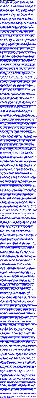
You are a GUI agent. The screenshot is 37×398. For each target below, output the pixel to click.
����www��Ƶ (2, 271)
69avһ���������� (18, 201)
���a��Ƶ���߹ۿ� (11, 166)
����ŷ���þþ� (17, 232)
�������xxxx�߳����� (25, 137)
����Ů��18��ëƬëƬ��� (8, 329)
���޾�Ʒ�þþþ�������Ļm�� (3, 306)
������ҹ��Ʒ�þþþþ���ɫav (11, 293)
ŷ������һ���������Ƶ (25, 93)
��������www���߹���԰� (20, 211)
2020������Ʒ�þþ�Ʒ (28, 272)
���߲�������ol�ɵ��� (32, 132)
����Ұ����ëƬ (31, 294)
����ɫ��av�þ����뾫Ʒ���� (22, 243)
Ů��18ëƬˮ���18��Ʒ (2, 143)
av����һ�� (1, 103)
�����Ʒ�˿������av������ (29, 115)
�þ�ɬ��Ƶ (21, 244)
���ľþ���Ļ (22, 230)
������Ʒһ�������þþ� (10, 187)
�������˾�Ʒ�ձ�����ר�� (30, 281)
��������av (11, 184)
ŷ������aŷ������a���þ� (30, 382)
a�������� (6, 271)
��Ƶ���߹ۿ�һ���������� (10, 18)
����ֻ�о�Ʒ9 (32, 43)
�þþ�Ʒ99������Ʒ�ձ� (14, 329)
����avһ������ (2, 358)
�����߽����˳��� (2, 210)
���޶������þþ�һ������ (16, 280)
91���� (32, 229)
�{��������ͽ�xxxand (12, 202)
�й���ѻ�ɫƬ (8, 136)
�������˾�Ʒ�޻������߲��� (24, 30)
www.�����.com (23, 149)
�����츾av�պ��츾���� (20, 82)
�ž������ (24, 43)
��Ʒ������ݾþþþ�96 (19, 35)
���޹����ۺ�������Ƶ (28, 84)
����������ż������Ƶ (20, 92)
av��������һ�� (9, 13)
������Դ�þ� (2, 82)
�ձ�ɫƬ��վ (31, 31)
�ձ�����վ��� (6, 63)
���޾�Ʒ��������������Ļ (19, 246)
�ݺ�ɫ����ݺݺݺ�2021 (21, 323)
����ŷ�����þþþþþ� (32, 390)
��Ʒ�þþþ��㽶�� (20, 379)
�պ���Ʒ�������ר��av (3, 90)
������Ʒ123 (2, 213)
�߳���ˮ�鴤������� (8, 117)
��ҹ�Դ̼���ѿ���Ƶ (9, 38)
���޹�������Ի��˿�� (8, 243)
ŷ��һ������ (34, 396)
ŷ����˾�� (1, 161)
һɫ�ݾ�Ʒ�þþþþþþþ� (25, 231)
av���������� (10, 152)
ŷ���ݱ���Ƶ (12, 189)
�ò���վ (22, 153)
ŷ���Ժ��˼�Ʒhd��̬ (13, 292)
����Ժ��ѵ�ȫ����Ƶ (12, 372)
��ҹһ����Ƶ (15, 9)
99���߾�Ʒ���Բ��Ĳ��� (28, 255)
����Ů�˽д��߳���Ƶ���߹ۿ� (31, 38)
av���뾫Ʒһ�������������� (28, 344)
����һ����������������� (25, 114)
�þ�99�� (12, 177)
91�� (12, 43)
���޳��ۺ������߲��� (23, 281)
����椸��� (25, 47)
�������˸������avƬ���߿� (31, 302)
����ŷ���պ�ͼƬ (12, 352)
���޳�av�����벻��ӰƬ (4, 126)
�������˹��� (21, 57)
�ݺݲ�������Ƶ (23, 272)
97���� (21, 202)
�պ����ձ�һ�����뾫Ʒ (27, 349)
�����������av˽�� (3, 281)
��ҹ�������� (5, 323)
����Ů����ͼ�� (15, 66)
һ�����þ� (10, 285)
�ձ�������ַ (11, 207)
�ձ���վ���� (18, 14)
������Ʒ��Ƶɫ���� (33, 41)
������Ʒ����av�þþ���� (24, 375)
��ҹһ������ (9, 182)
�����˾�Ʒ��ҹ (34, 330)
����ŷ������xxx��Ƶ (14, 323)
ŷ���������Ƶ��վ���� (9, 78)
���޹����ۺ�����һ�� (2, 283)
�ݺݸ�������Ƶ (2, 202)
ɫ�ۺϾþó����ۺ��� (21, 185)
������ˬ (33, 47)
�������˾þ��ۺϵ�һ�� (10, 333)
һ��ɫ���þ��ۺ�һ (2, 273)
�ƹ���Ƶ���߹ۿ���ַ (17, 247)
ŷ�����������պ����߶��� (10, 161)
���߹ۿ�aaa (16, 11)
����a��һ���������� (22, 108)
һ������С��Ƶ (27, 393)
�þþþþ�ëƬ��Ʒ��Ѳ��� (12, 290)
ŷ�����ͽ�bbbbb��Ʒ (31, 66)
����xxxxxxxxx (24, 264)
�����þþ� (24, 111)
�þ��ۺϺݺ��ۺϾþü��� (18, 32)
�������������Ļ (19, 190)
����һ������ (8, 160)
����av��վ (10, 304)
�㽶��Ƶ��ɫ (14, 257)
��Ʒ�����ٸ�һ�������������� (25, 14)
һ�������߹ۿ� (2, 309)
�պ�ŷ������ (32, 169)
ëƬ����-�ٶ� (22, 36)
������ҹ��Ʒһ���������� (11, 51)
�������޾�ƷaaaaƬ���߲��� (10, 90)
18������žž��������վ (21, 16)
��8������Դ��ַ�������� (15, 34)
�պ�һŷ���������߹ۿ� (19, 257)
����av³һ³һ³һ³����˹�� (29, 223)
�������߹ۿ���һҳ (32, 86)
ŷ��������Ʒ (17, 137)
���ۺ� (11, 302)
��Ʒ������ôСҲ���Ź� (29, 157)
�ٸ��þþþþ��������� (3, 193)
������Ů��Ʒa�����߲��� (28, 304)
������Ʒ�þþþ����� (8, 199)
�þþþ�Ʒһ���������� (6, 394)
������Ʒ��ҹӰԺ (34, 122)
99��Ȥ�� (19, 140)
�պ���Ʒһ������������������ (5, 328)
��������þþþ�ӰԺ (2, 329)
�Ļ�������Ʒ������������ (16, 105)
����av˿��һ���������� (4, 206)
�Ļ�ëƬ (12, 53)
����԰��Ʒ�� (11, 257)
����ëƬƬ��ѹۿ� (6, 242)
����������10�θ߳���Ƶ (16, 396)
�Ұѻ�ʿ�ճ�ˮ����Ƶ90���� (3, 97)
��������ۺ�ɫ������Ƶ (19, 217)
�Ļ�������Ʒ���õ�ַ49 (13, 234)
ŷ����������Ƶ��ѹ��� (31, 124)
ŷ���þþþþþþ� (9, 350)
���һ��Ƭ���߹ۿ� (32, 247)
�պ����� (18, 90)
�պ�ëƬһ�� (1, 62)
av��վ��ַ (19, 69)
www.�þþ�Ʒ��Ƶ (29, 80)
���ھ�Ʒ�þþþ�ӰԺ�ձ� (24, 298)
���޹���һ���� (21, 73)
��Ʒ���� (31, 378)
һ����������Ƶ (13, 107)
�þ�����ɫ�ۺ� (34, 337)
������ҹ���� (34, 319)
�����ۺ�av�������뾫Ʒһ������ (23, 38)
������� (1, 215)
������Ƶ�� (23, 161)
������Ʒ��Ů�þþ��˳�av (3, 106)
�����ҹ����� (21, 189)
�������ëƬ (2, 105)
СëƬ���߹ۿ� (34, 190)
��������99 (28, 264)
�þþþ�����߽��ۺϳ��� (3, 267)
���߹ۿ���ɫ (12, 61)
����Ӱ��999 (26, 365)
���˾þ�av (23, 346)
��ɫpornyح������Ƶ (32, 318)
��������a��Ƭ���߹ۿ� (19, 312)
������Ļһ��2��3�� (26, 249)
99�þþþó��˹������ (16, 289)
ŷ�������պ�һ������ (22, 203)
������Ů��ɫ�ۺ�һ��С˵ (8, 231)
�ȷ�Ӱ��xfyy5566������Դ (19, 63)
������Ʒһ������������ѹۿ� (21, 238)
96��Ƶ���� (19, 22)
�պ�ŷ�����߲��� (27, 169)
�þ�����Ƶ (18, 15)
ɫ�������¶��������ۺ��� (14, 223)
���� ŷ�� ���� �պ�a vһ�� (32, 354)
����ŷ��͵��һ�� (15, 78)
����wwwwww (33, 276)
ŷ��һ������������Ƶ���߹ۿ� (28, 244)
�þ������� (9, 246)
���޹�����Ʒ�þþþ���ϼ (7, 172)
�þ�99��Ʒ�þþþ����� (3, 9)
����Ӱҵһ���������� (26, 61)
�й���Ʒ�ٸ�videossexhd (30, 89)
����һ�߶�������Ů (17, 147)
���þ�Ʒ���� (9, 118)
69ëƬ (8, 379)
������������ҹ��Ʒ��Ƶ (32, 297)
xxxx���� (9, 85)
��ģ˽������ (5, 213)
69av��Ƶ (16, 354)
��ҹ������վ (27, 141)
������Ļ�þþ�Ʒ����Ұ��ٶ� (31, 76)
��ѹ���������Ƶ (8, 210)
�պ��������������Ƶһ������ (22, 328)
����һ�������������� (27, 92)
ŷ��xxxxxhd (11, 85)
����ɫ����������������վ (4, 290)
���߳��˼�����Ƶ (9, 181)
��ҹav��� (12, 147)
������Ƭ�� (8, 276)
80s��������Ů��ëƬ (28, 321)
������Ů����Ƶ (32, 217)
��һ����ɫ (15, 102)
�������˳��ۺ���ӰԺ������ (3, 264)
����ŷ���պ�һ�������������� (27, 190)
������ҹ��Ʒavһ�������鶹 (4, 11)
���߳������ (25, 19)
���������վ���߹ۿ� (18, 67)
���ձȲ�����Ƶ (19, 252)
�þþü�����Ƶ (7, 272)
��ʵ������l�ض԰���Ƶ (8, 305)
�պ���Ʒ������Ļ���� (11, 11)
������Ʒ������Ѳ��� (19, 169)
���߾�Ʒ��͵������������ (4, 7)
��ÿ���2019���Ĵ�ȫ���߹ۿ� (20, 110)
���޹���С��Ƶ (19, 284)
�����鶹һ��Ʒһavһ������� (13, 393)
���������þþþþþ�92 (3, 18)
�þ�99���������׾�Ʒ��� (32, 357)
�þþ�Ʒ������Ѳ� (9, 366)
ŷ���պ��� (15, 150)
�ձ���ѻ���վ (5, 333)
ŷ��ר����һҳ (31, 85)
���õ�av (25, 160)
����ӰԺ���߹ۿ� (13, 269)
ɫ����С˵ (33, 108)
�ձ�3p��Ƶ (27, 5)
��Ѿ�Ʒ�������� (6, 223)
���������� (34, 209)
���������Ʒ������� (32, 44)
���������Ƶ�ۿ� (30, 13)
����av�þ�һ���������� (25, 221)
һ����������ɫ (21, 371)
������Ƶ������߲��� (3, 73)
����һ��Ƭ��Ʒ (2, 297)
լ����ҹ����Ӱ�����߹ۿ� (3, 69)
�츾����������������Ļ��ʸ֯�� (31, 24)
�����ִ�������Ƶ (18, 310)
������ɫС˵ (25, 62)
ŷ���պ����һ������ (24, 182)
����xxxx (29, 284)
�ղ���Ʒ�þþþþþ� (32, 275)
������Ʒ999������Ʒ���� (7, 215)
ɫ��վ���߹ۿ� (31, 172)
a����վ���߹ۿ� (28, 131)
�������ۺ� (28, 56)
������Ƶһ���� (8, 34)
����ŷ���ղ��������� (18, 293)
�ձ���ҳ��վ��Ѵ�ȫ (13, 217)
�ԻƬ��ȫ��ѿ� (29, 156)
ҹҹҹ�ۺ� (1, 56)
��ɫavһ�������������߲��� (8, 16)
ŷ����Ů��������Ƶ (8, 66)
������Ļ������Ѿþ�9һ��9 (4, 19)
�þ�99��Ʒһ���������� (21, 127)
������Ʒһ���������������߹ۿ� (5, 189)
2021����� (20, 131)
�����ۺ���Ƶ (28, 189)
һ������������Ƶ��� (32, 221)
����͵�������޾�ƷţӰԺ (18, 353)
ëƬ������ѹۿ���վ (4, 344)
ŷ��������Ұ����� (7, 354)
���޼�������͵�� (14, 82)
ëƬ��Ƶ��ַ (32, 14)
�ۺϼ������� (17, 71)
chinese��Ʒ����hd (8, 116)
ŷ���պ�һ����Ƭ (8, 65)
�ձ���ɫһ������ (30, 231)
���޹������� (27, 256)
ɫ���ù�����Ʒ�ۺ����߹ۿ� (9, 164)
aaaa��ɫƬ (21, 84)
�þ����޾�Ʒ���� (33, 39)
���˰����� (26, 166)
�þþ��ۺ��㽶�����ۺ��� (3, 218)
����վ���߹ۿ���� (21, 45)
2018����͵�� (34, 161)
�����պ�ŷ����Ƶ (32, 338)
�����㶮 (31, 209)
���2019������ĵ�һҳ (21, 2)
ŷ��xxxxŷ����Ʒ (28, 191)
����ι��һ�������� (25, 120)
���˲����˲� (33, 57)
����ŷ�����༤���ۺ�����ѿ (21, 77)
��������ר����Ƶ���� (26, 363)
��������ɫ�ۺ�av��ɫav (23, 65)
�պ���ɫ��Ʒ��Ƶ (27, 209)
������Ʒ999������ (21, 340)
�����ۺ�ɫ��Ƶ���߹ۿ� (25, 36)
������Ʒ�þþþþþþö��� (26, 150)
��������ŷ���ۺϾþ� (3, 397)
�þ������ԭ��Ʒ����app (3, 36)
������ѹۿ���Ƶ (31, 93)
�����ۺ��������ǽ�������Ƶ (9, 102)
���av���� (19, 115)
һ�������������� (11, 218)
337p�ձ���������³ (10, 72)
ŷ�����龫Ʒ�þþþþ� (23, 144)
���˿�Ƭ (20, 5)
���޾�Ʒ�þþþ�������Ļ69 (3, 313)
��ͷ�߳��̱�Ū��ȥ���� (33, 105)
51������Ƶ (5, 187)
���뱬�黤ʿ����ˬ (20, 11)
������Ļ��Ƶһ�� (10, 7)
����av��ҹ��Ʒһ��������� (10, 103)
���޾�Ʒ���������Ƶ (13, 236)
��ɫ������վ (17, 365)
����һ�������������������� (27, 199)
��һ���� (27, 289)
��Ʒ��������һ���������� (4, 346)
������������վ (14, 118)
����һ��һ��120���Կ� (3, 209)
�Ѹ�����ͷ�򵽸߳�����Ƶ (30, 341)
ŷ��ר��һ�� (22, 32)
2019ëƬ (18, 197)
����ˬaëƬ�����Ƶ (19, 3)
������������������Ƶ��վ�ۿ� (10, 135)
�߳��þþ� (8, 52)
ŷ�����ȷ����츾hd (32, 176)
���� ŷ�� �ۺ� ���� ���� (18, 126)
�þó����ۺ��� (12, 110)
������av (28, 31)
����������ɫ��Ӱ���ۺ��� (21, 277)
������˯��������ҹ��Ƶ (25, 35)
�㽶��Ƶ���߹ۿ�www (12, 86)
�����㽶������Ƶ (28, 82)
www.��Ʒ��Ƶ (16, 154)
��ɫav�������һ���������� (32, 320)
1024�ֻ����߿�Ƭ (2, 119)
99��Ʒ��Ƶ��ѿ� (32, 49)
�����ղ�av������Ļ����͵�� (22, 72)
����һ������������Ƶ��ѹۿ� (4, 6)
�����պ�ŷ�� (28, 144)
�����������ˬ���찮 (15, 285)
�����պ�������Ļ (18, 198)
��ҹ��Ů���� (27, 119)
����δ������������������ (12, 22)
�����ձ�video (28, 288)
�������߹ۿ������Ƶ (8, 30)
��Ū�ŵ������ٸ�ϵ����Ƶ (7, 124)
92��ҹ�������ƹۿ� (20, 31)
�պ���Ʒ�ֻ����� (2, 10)
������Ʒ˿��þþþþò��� (26, 357)
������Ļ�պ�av (25, 34)
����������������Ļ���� (11, 67)
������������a (2, 305)
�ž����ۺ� (13, 148)
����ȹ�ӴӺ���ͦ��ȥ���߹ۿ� (11, 154)
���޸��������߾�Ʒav (7, 267)
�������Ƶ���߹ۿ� (17, 263)
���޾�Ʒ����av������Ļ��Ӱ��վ (15, 231)
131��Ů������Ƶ (29, 135)
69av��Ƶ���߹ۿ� (20, 221)
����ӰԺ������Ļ (25, 116)
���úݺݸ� (28, 379)
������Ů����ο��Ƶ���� (4, 390)
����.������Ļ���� (3, 13)
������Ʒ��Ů (18, 304)
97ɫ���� (6, 361)
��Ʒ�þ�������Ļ (16, 141)
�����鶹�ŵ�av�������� (7, 94)
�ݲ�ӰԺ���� (17, 23)
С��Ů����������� (11, 371)
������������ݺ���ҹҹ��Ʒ (3, 164)
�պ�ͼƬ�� (19, 226)
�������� (31, 35)
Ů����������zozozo (10, 318)
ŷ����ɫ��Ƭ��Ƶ (12, 65)
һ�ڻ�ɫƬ (1, 344)
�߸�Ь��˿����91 (11, 194)
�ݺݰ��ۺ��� (26, 126)
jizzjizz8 (35, 68)
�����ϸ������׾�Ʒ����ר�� (32, 116)
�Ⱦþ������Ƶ (31, 150)
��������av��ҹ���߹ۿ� (12, 63)
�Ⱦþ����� (27, 111)
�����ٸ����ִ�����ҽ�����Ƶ (4, 285)
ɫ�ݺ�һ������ (2, 63)
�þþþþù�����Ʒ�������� (21, 64)
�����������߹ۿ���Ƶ (15, 264)
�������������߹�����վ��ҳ (18, 333)
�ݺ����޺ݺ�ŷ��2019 (27, 161)
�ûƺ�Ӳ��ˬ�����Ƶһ (24, 285)
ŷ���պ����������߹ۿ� (13, 230)
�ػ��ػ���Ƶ (20, 23)
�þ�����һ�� (24, 131)
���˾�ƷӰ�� (1, 127)
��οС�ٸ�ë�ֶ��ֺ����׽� (7, 24)
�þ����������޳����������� (12, 27)
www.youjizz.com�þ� (2, 24)
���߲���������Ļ (7, 61)
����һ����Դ (7, 249)
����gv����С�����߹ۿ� (32, 101)
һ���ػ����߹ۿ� (25, 370)
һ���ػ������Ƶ (28, 43)
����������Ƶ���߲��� (3, 332)
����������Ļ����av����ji (4, 122)
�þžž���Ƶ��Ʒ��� (22, 255)
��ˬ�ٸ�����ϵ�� (15, 145)
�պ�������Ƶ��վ (16, 239)
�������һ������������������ (5, 80)
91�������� (17, 95)
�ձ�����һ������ (13, 316)
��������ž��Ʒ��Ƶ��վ (19, 68)
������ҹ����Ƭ (21, 370)
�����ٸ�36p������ (20, 26)
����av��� (26, 186)
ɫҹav (35, 350)
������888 (29, 166)
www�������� (2, 22)
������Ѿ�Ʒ (4, 38)
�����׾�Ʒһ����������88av (15, 334)
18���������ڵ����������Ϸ (24, 386)
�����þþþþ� (10, 139)
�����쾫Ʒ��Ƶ (28, 263)
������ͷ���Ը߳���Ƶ (9, 308)
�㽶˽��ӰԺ (27, 367)
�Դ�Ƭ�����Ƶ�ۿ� (30, 180)
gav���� (34, 80)
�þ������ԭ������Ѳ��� (10, 88)
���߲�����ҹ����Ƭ (33, 363)
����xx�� (25, 332)
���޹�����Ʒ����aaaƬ (3, 131)
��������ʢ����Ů (33, 361)
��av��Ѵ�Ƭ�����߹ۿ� (33, 197)
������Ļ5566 (35, 150)
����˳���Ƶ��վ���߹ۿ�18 (15, 89)
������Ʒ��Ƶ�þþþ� (16, 174)
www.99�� (14, 368)
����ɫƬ (29, 201)
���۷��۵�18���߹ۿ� (3, 3)
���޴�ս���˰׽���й (12, 263)
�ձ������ (23, 117)
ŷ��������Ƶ (13, 106)
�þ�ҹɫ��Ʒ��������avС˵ (29, 238)
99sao (23, 361)
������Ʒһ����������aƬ (4, 32)
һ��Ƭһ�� (22, 231)
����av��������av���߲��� (4, 288)
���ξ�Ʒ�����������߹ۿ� (16, 38)
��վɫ (20, 149)
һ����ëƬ (13, 181)
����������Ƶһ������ (22, 242)
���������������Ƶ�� (16, 229)
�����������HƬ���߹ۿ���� (32, 186)
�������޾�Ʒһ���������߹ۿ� (10, 76)
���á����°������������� (22, 18)
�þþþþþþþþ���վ (29, 62)
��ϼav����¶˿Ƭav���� (3, 160)
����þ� (32, 62)
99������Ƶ (22, 187)
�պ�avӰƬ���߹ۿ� (16, 271)
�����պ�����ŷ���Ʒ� (22, 148)
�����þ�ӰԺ (1, 180)
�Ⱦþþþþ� (35, 308)
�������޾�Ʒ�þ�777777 (25, 55)
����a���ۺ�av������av (14, 117)
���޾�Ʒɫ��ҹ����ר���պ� (21, 269)
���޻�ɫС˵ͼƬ (8, 36)
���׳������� (13, 280)
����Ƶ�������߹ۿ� (22, 53)
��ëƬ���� (23, 106)
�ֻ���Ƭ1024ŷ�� (2, 16)
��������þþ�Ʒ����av (3, 352)
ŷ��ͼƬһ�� (1, 38)
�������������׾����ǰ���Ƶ (10, 281)
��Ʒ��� (35, 312)
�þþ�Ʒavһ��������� (20, 325)
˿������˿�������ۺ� (23, 394)
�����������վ (9, 260)
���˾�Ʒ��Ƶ (31, 173)
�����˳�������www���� (19, 267)
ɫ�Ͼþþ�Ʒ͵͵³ (15, 180)
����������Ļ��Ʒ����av (11, 123)
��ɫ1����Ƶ (34, 127)
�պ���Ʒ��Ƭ (11, 2)
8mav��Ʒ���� (8, 393)
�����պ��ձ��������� (4, 118)
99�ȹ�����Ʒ (15, 111)
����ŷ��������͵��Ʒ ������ (4, 35)
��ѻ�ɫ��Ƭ (30, 111)
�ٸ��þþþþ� (22, 22)
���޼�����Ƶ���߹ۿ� (26, 371)
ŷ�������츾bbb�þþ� (9, 341)
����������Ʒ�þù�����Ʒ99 (11, 68)
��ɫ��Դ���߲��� (2, 114)
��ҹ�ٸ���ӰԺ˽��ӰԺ (20, 74)
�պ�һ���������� (2, 71)
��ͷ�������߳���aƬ (21, 297)
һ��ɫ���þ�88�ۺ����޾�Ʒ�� (15, 152)
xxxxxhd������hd (14, 287)
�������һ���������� (19, 215)
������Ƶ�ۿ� (16, 40)
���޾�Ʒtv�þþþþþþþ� (26, 180)
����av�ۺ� (8, 98)
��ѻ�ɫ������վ (14, 330)
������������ (15, 2)
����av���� (27, 384)
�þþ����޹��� (17, 361)
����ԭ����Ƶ (10, 32)
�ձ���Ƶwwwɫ (1, 107)
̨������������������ (29, 269)
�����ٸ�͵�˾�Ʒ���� (13, 124)
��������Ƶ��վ (15, 221)
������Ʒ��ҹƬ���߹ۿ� (21, 128)
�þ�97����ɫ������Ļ (12, 71)
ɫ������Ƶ (31, 191)
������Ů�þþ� (2, 92)
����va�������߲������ (8, 53)
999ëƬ (12, 308)
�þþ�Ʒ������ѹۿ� (25, 3)
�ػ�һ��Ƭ (29, 256)
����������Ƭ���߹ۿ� (3, 23)
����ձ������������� (28, 149)
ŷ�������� (24, 84)
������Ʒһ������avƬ (21, 145)
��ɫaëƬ (34, 164)
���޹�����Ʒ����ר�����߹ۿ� (9, 41)
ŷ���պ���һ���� (16, 132)
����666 (11, 84)
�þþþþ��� (30, 249)
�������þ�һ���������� (4, 156)
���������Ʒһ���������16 (12, 26)
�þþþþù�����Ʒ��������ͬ (18, 106)
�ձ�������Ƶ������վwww (12, 312)
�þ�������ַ (23, 198)
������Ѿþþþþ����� (28, 112)
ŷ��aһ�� (33, 273)
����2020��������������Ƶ (32, 52)
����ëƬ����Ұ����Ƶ (8, 128)
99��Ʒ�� (29, 251)
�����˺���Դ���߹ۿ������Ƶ (22, 305)
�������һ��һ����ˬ (8, 173)
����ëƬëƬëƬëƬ (9, 31)
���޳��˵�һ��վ (27, 173)
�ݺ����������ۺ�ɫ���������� (29, 102)
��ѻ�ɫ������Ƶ (31, 119)
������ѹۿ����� (19, 378)
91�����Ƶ (6, 143)
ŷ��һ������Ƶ (26, 32)
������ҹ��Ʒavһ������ (3, 252)
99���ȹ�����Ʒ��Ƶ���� (10, 355)
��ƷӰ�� (12, 66)
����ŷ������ (14, 55)
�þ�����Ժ (8, 145)
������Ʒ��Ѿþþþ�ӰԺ (22, 41)
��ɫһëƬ (28, 72)
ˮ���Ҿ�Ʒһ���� (11, 111)
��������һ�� (27, 39)
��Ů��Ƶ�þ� (31, 90)
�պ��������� (28, 71)
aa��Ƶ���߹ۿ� (18, 143)
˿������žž (1, 338)
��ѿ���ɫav (8, 352)
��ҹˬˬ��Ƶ (15, 256)
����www (11, 145)
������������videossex (31, 9)
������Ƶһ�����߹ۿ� (3, 226)
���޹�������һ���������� (8, 105)
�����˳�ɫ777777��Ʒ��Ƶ (3, 396)
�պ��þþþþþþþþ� (6, 247)
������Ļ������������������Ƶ (5, 45)
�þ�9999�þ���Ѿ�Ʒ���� (3, 191)
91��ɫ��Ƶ (7, 372)
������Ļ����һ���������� (4, 239)
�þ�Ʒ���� (27, 106)
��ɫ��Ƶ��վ (21, 152)
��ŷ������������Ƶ (31, 30)
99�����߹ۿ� (33, 34)
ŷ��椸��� (7, 144)
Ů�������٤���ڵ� (3, 116)
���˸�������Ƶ (11, 180)
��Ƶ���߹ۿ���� (27, 117)
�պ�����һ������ (29, 162)
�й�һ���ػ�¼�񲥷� (14, 64)
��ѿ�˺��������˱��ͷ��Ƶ (27, 210)
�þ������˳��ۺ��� (27, 323)
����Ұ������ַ (18, 345)
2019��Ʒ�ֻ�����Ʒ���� (12, 95)
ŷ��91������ (34, 74)
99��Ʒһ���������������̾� (12, 168)
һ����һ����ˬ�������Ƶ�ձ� (23, 135)
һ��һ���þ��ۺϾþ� (7, 10)
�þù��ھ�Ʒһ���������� (26, 333)
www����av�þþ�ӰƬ (18, 306)
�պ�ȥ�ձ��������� (32, 379)
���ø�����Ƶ (11, 313)
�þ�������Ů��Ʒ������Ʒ (10, 73)
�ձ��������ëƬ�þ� (13, 160)
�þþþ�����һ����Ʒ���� (22, 184)
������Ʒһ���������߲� (23, 225)
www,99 (15, 213)
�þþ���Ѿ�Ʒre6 (21, 253)
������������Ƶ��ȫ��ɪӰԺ (11, 59)
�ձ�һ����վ (23, 9)
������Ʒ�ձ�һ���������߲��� (4, 2)
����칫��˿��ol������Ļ (15, 149)
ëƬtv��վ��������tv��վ (25, 170)
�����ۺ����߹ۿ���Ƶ (15, 16)
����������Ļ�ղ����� (3, 123)
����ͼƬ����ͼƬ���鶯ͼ (15, 226)
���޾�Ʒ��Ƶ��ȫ (12, 296)
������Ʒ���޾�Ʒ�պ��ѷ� (16, 177)
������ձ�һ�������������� (18, 165)
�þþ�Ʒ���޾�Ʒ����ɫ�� (16, 131)
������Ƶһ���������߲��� (4, 93)
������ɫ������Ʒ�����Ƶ (14, 172)
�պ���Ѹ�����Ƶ (22, 247)
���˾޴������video (9, 342)
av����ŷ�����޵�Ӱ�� (17, 153)
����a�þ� (8, 84)
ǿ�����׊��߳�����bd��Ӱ (29, 65)
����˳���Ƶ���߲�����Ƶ (12, 386)
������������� (3, 120)
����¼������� (2, 292)
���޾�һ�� (6, 114)
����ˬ (17, 115)
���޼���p (12, 283)
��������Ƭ (14, 14)
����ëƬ (17, 243)
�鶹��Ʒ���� (22, 396)
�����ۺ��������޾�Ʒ (29, 140)
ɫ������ (1, 197)
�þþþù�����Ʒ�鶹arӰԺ (28, 195)
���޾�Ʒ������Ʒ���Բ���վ (29, 27)
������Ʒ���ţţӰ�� (27, 49)
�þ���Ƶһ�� (30, 32)
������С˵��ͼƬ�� (12, 98)
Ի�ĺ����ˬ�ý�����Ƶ (20, 111)
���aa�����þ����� (23, 6)
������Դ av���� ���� (6, 207)
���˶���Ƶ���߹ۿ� (9, 89)
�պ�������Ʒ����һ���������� (20, 195)
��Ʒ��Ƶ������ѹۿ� (14, 182)
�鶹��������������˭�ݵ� (7, 62)
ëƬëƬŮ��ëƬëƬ (18, 49)
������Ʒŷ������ (31, 246)
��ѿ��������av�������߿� (28, 73)
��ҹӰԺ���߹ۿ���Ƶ (15, 162)
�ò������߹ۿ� (23, 86)
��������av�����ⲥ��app (21, 336)
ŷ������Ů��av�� (26, 340)
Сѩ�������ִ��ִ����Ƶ (14, 3)
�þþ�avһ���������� (16, 184)
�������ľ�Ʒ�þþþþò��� (6, 86)
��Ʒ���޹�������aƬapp (33, 333)
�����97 (12, 169)
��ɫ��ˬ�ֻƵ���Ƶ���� (25, 202)
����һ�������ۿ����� (17, 61)
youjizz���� (1, 112)
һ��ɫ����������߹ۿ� (32, 22)
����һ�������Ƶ (2, 149)
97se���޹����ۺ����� (29, 276)
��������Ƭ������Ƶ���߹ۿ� (4, 316)
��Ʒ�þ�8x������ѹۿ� (3, 40)
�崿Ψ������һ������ (6, 337)
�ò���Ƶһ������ (25, 124)
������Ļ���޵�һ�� (30, 51)
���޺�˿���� (17, 98)
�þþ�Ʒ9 (30, 39)
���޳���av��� (15, 43)
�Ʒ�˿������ (32, 201)
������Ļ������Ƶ (12, 157)
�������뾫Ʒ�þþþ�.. (25, 52)
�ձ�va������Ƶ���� (21, 66)
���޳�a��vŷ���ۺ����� (13, 227)
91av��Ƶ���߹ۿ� (5, 101)
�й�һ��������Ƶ (9, 97)
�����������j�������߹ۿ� (31, 10)
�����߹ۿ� (17, 292)
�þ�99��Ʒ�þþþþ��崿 (30, 153)
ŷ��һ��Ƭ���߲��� (12, 388)
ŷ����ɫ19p (12, 309)
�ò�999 (22, 67)
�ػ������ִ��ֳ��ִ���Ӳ (3, 234)
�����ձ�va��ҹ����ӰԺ (15, 13)
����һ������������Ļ (23, 193)
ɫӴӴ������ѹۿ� (8, 217)
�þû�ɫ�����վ (25, 76)
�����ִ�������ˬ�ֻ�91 (18, 86)
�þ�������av (2, 153)
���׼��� (1, 240)
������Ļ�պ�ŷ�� (6, 95)
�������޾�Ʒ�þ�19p (22, 197)
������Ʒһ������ (25, 325)
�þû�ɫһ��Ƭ (1, 370)
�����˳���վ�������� (22, 384)
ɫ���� (29, 215)
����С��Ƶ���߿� (16, 390)
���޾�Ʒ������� (8, 74)
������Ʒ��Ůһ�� (15, 72)
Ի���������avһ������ (3, 44)
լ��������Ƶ (15, 85)
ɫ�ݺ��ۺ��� (5, 92)
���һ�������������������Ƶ (30, 97)
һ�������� (35, 23)
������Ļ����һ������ (26, 267)
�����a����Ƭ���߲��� (13, 190)
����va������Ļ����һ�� (16, 47)
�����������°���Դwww (3, 201)
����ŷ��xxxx (4, 147)
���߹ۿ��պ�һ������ (14, 348)
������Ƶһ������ (23, 7)
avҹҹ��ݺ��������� (29, 152)
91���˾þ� (17, 64)
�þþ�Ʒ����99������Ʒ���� (16, 30)
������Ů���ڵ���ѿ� (23, 123)
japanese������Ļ (16, 93)
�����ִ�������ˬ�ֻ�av (22, 173)
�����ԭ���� (2, 244)
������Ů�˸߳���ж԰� (21, 95)
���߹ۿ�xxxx (33, 36)
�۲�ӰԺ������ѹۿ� (27, 78)
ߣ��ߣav (16, 350)
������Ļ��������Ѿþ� (22, 289)
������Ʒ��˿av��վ (17, 372)
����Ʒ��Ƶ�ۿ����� (18, 251)
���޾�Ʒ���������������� (4, 60)
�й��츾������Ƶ (23, 382)
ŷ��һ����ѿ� (19, 230)
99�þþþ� (6, 355)
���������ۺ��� (18, 368)
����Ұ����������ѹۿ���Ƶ (22, 381)
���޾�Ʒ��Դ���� (5, 168)
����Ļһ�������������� (13, 144)
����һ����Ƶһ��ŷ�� (9, 330)
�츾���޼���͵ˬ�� (33, 210)
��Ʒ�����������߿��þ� (25, 338)
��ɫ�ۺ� (5, 34)
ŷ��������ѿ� (8, 115)
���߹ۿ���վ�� (24, 252)
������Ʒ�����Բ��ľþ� (3, 55)
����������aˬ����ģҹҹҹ (25, 293)
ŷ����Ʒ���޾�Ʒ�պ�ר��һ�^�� (18, 191)
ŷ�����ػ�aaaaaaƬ (12, 381)
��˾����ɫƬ (19, 182)
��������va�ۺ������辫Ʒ (11, 232)
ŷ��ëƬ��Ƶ (30, 74)
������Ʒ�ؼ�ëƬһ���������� (7, 47)
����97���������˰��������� (19, 389)
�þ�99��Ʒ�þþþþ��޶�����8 (2, 365)
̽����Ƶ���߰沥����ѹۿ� (12, 35)
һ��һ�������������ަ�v (28, 329)
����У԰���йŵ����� (24, 206)
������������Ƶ (12, 136)
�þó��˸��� (31, 236)
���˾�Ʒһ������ (17, 10)
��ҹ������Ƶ (9, 43)
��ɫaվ (15, 110)
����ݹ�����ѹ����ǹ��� (24, 308)
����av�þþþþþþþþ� (33, 131)
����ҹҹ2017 (17, 48)
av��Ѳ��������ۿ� (18, 281)
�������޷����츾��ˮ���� (22, 288)
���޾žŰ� (15, 218)
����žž (25, 82)
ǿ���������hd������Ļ (3, 68)
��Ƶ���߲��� (15, 313)
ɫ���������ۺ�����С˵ (3, 154)
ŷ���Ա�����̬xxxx (2, 249)
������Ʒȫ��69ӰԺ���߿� (22, 358)
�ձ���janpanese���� (32, 253)
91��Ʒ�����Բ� (26, 232)
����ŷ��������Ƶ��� (29, 77)
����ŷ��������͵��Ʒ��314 (19, 136)
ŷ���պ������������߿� (26, 353)
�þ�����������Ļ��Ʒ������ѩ (5, 319)
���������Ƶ (10, 247)
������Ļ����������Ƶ (3, 43)
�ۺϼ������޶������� (3, 84)
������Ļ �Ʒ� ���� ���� (17, 320)
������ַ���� (15, 252)
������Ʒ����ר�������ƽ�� (24, 103)
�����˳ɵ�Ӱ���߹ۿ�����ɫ (12, 225)
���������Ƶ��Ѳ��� (14, 31)
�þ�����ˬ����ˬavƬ (32, 139)
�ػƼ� (17, 55)
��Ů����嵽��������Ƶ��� (25, 345)
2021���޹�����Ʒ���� (15, 127)
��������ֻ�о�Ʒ (21, 19)
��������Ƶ (2, 14)
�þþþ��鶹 (29, 197)
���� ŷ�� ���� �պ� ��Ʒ (3, 141)
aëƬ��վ (12, 222)
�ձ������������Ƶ (13, 201)
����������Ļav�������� (12, 143)
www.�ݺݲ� (32, 71)
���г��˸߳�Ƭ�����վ (3, 330)
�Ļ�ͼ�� (25, 230)
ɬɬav (20, 229)
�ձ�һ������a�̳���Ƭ (7, 230)
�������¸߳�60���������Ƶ (20, 213)
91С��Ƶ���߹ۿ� (12, 120)
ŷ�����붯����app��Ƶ (31, 120)
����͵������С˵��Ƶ (24, 140)
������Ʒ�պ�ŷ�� (16, 5)
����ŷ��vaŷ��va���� (26, 90)
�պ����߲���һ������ (3, 342)
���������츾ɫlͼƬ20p (20, 118)
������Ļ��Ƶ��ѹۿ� (30, 328)
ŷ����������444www (30, 95)
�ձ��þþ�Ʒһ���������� (22, 157)
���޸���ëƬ (13, 247)
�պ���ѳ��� (23, 115)
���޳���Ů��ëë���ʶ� (2, 65)
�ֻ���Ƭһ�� (33, 386)
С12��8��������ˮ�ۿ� (24, 234)
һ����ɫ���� (23, 97)
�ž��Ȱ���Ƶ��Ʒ (2, 231)
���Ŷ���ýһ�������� (6, 338)
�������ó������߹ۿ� (11, 390)
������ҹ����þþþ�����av (4, 318)
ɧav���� (24, 271)
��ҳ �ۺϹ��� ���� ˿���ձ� (10, 40)
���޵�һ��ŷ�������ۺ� (18, 332)
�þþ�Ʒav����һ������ (3, 150)
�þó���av (5, 98)
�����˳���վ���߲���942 (14, 80)
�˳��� (15, 48)
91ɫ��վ (26, 336)
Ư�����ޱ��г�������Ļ (21, 154)
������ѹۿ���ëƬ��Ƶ (25, 301)
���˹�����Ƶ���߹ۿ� (11, 93)
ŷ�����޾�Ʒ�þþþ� (20, 172)
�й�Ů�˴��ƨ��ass (18, 7)
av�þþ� (1, 385)
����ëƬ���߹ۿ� (9, 106)
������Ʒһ (4, 240)
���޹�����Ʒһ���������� (24, 15)
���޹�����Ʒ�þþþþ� (26, 69)
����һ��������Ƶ (31, 385)
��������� (27, 198)
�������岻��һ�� (6, 195)
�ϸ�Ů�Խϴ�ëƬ (13, 32)
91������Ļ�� (15, 148)
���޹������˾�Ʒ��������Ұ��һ (4, 190)
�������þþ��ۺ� (16, 140)
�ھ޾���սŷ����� (12, 116)
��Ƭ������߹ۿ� (13, 23)
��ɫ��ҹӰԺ (26, 13)
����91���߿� (2, 48)
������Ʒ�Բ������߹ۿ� (25, 280)
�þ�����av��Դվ (14, 84)
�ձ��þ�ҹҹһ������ (20, 43)
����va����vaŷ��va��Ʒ (26, 312)
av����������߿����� (10, 126)
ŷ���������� (29, 123)
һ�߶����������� (12, 6)
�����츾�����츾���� (28, 94)
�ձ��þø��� (17, 135)
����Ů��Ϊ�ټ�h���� (28, 107)
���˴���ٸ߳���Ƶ (22, 304)
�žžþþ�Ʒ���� (11, 319)
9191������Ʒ (29, 3)
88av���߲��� (33, 249)
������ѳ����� (26, 354)
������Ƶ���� (28, 130)
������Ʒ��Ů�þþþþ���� (28, 133)
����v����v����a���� (3, 222)
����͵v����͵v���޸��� (12, 198)
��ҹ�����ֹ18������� (13, 49)
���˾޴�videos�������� (32, 353)
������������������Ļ (17, 120)
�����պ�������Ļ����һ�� (21, 119)
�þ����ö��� (27, 316)
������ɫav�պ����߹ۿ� (29, 7)
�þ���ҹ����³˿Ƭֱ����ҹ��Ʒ (4, 85)
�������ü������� (3, 115)
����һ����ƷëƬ (25, 95)
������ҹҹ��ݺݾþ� (24, 51)
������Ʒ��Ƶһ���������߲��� (17, 298)
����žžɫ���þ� (19, 124)
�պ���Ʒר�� (7, 240)
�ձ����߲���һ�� (13, 94)
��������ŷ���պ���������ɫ (4, 133)
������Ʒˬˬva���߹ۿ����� (22, 239)
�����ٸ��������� (33, 189)
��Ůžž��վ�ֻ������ (19, 199)
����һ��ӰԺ (26, 60)
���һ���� (26, 9)
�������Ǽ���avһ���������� (9, 244)
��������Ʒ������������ (28, 165)
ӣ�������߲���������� (23, 302)
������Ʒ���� (17, 6)
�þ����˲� (29, 285)
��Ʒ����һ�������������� (21, 27)
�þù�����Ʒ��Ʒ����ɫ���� (9, 253)
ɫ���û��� (32, 265)
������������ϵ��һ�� (26, 227)
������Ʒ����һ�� (14, 52)
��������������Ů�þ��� (23, 99)
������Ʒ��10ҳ (29, 18)
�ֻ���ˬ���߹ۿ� (6, 368)
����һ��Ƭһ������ (19, 256)
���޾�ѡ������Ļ (5, 304)
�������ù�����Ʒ (3, 148)
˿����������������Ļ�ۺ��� (14, 374)
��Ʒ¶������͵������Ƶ (3, 268)
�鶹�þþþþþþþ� (29, 229)
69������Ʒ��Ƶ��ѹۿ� (16, 209)
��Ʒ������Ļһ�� (23, 290)
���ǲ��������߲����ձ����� (12, 279)
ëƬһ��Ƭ (10, 205)
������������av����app (4, 345)
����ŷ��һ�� (7, 57)
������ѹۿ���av (8, 169)
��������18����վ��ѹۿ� (32, 202)
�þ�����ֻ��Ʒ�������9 (33, 118)
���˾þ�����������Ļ (3, 260)
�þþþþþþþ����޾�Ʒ (30, 352)
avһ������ (35, 316)
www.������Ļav (32, 312)
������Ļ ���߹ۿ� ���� (26, 48)
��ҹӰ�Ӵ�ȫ (26, 197)
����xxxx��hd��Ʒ (2, 66)
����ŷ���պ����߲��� (16, 349)
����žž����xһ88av (12, 10)
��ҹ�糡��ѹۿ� (23, 310)
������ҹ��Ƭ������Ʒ (3, 166)
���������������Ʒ (18, 346)
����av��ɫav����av (26, 74)
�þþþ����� (29, 301)
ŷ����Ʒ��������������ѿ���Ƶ (15, 24)
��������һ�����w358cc (30, 205)
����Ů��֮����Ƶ (32, 56)
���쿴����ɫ (14, 101)
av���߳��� (32, 336)
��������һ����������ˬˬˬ (26, 174)
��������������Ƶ (3, 77)
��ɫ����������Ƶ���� (3, 181)
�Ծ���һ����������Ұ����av (4, 325)
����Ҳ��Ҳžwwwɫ (9, 334)
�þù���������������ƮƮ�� (4, 298)
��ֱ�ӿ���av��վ (9, 268)
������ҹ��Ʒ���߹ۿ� (3, 162)
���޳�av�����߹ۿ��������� (33, 11)
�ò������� (29, 137)
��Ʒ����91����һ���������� (4, 28)
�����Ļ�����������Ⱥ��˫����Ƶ (9, 153)
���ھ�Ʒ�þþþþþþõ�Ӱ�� (10, 14)
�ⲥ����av (24, 67)
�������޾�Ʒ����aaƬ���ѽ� (28, 194)
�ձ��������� (2, 49)
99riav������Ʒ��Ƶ (2, 199)
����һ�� (27, 324)
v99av (32, 28)
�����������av (13, 115)
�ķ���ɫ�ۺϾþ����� (3, 259)
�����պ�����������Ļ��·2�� (4, 384)
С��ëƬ (5, 130)
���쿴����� (34, 207)
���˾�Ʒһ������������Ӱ (19, 28)
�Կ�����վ (28, 40)
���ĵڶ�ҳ (16, 340)
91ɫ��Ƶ (32, 80)
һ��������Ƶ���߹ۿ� (3, 111)
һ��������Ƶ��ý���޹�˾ (3, 31)
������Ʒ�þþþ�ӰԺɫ (30, 126)
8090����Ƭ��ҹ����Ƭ (3, 76)
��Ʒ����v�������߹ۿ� (32, 375)
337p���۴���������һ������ (9, 178)
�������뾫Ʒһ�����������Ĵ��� (32, 305)
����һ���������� (7, 248)
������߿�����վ (6, 202)
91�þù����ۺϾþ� (11, 239)
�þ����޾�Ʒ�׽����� (20, 223)
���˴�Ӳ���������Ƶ (24, 10)
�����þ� (10, 127)
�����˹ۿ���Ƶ (9, 363)
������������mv (25, 246)
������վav (16, 381)
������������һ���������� (16, 97)
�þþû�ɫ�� (18, 168)
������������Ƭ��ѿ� (15, 99)
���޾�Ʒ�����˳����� (8, 255)
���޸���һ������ (10, 368)
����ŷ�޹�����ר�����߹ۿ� (29, 143)
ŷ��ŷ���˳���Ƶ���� (27, 85)
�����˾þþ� (19, 60)
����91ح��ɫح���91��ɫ (3, 67)
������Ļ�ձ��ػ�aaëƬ (25, 23)
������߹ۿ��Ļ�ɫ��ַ (34, 3)
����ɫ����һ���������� (14, 197)
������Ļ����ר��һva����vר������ (30, 235)
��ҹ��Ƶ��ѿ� (9, 209)
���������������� (31, 55)
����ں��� (24, 11)
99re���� (1, 323)
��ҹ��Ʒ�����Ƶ (19, 9)
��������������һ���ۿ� (30, 388)
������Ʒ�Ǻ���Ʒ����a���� (13, 294)
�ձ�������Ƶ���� (3, 99)
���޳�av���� (7, 149)
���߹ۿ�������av (7, 277)
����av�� (7, 71)
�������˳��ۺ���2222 (13, 36)
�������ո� (17, 116)
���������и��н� (3, 378)
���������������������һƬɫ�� (12, 69)
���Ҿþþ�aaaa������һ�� (30, 309)
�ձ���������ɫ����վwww (4, 152)
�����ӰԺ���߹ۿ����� (25, 105)
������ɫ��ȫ (28, 11)
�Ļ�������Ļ (20, 55)
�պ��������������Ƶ (14, 268)
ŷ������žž (31, 215)
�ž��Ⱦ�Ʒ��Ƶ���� (8, 226)
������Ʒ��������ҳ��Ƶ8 (11, 321)
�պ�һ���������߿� (32, 16)
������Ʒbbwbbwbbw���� (26, 136)
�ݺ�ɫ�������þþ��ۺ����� (9, 132)
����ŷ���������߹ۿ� (33, 279)
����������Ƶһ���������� (24, 101)
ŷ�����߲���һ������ (20, 150)
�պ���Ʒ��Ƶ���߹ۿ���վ (3, 108)
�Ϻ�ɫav (23, 126)
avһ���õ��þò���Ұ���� (22, 222)
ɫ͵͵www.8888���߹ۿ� (2, 375)
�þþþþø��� (15, 77)
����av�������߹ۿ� (31, 308)
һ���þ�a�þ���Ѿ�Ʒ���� (26, 217)
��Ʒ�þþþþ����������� (11, 213)
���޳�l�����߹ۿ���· (16, 222)
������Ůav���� (27, 318)
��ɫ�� (30, 63)
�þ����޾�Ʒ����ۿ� (28, 184)
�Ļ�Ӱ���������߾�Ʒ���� (31, 182)
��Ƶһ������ (8, 236)
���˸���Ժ (1, 333)
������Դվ (24, 152)
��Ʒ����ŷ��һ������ (24, 229)
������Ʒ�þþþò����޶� (3, 317)
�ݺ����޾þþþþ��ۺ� (10, 82)
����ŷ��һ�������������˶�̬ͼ (4, 81)
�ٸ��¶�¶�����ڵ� (20, 319)
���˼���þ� (21, 69)
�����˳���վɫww (2, 243)
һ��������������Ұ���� (25, 359)
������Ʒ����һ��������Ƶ (20, 186)
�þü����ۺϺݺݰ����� (13, 28)
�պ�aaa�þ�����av (16, 122)
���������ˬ (7, 56)
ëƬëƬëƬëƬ (18, 102)
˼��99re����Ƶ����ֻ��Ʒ (22, 39)
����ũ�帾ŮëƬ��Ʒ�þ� (23, 330)
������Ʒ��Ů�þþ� (25, 385)
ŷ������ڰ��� (21, 71)
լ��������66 (8, 157)
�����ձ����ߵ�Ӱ (23, 5)
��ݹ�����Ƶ (20, 117)
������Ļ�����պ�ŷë (11, 112)
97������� (11, 320)
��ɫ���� (11, 305)
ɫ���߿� (31, 130)
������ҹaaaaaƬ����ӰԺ (3, 276)
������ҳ (9, 92)
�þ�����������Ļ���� (20, 160)
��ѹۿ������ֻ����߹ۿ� (7, 49)
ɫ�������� (32, 117)
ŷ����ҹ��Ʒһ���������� (24, 306)
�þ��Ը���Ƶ (14, 378)
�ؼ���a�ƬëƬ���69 (26, 297)
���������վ (31, 365)
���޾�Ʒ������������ (32, 348)
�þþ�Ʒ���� (16, 384)
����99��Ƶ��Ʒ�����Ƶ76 (3, 27)
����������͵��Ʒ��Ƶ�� (17, 308)
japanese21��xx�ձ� (23, 112)
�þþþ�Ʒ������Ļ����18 (11, 19)
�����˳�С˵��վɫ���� (18, 114)
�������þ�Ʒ (2, 177)
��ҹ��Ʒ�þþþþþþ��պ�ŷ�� (25, 26)
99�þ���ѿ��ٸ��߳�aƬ (3, 64)
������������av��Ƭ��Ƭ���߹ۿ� (23, 80)
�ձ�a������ (2, 53)
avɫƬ (14, 193)
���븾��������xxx (12, 195)
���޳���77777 (6, 265)
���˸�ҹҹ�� (14, 108)
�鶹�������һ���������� (21, 133)
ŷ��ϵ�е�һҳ (23, 13)
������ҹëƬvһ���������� (10, 77)
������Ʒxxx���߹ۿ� (3, 255)
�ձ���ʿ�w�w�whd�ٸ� (3, 158)
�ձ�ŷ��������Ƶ (7, 353)
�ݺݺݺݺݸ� (15, 169)
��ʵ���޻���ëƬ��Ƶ (27, 378)
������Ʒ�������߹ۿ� (13, 376)
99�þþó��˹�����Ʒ (12, 338)
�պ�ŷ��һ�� (2, 230)
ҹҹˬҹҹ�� (17, 385)
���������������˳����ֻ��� (20, 218)
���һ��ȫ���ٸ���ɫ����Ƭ (4, 72)
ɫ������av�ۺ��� (8, 292)
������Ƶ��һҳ (22, 168)
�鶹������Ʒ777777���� (28, 64)
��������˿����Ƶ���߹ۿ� (13, 15)
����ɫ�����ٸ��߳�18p (30, 147)
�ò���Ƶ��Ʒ (5, 366)
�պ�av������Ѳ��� (17, 88)
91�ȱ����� (23, 273)
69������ (28, 247)
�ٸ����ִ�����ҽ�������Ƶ (22, 292)
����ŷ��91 (19, 112)
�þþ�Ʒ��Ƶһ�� (22, 166)
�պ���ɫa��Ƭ (2, 366)
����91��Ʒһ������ (29, 6)
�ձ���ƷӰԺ (7, 111)
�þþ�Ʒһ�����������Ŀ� (29, 376)
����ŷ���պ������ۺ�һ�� (15, 203)
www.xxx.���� (31, 53)
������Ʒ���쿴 (19, 210)
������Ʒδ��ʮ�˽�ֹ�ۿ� (32, 350)
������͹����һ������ (2, 57)
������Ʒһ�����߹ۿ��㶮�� (14, 276)
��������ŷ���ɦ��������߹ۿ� (23, 366)
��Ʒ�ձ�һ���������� (13, 81)
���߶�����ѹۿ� (17, 123)
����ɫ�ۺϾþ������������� (22, 158)
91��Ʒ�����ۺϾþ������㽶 (13, 325)
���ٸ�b (34, 89)
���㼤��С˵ (16, 337)
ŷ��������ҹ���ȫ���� (11, 44)
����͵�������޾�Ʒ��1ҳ (3, 169)
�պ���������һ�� (3, 376)
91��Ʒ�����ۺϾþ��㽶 (10, 271)
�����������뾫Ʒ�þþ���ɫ (15, 173)
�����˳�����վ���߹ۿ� (31, 283)
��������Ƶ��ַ (17, 73)
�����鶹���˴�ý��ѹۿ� (26, 68)
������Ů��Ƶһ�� (20, 259)
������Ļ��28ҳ (2, 232)
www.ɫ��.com (28, 206)
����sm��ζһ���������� (10, 193)
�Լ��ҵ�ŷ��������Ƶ (14, 205)
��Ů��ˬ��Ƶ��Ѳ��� (22, 365)
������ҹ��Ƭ (22, 47)
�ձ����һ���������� (3, 59)
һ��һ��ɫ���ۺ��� (9, 108)
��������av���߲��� (12, 137)
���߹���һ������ (18, 359)
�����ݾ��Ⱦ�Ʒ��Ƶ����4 (25, 45)
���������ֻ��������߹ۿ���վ (25, 139)
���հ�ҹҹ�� (17, 108)
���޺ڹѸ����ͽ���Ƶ (33, 40)
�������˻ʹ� (34, 218)
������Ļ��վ (24, 256)
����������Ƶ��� (16, 41)
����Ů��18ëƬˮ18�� (25, 283)
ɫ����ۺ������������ (13, 119)
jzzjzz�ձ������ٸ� (25, 153)
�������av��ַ (12, 354)
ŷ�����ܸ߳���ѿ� (8, 203)
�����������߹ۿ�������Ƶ (16, 56)
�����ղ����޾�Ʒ (19, 273)
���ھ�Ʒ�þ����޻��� (21, 329)
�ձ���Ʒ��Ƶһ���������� (4, 279)
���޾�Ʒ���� (30, 34)
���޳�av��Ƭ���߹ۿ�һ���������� (32, 177)
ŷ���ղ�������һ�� (23, 263)
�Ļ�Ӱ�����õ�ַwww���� (29, 218)
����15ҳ (6, 232)
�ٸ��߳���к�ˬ (11, 150)
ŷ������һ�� (24, 191)
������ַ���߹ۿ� (2, 353)
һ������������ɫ (8, 176)
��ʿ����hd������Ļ (3, 217)
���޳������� (17, 26)
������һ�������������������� (20, 59)
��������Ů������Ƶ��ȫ (4, 350)
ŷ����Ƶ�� (23, 393)
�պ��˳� (15, 90)
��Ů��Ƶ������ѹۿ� (23, 24)
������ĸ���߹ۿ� (32, 313)
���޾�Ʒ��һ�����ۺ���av (31, 332)
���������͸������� (2, 34)
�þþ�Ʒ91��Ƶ (10, 379)
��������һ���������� (4, 39)
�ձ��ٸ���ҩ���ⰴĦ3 (29, 226)
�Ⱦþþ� (23, 244)
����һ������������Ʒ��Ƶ (22, 162)
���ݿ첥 (1, 374)
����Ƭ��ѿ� (12, 140)
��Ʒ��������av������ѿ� (18, 170)
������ (32, 301)
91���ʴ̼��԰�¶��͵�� (7, 120)
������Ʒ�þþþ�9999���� (23, 143)
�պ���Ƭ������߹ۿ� (14, 255)
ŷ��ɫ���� (5, 14)
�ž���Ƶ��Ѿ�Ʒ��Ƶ (30, 23)
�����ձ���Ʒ (20, 388)
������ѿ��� (28, 59)
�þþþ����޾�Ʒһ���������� (4, 221)
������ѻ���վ (10, 221)
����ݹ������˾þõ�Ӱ (9, 99)
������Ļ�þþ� (28, 290)
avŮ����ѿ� (6, 22)
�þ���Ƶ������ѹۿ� (26, 22)
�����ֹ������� (23, 56)
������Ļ (20, 174)
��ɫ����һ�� (23, 164)
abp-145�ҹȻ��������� (25, 181)
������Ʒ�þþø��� (19, 227)
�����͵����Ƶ (11, 60)
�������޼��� (17, 39)
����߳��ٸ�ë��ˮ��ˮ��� (30, 99)
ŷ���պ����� (20, 13)
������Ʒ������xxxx (12, 267)
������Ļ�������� (33, 256)
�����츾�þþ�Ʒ (26, 168)
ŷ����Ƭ (15, 7)
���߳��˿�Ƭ (10, 52)
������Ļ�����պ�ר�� (14, 363)
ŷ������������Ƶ (31, 60)
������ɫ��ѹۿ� (10, 265)
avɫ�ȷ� (26, 177)
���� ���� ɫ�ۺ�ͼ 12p (23, 321)
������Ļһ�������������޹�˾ (12, 344)
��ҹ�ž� (5, 103)
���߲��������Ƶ (2, 174)
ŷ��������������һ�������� (5, 280)
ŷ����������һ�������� (32, 181)
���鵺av (25, 66)
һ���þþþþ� (25, 223)
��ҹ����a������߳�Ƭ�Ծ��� (4, 139)
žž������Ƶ (29, 36)
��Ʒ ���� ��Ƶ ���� (8, 273)
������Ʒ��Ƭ (10, 114)
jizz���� (25, 185)
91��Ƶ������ (2, 354)
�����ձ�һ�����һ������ (15, 176)
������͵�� (19, 178)
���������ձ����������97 (12, 156)
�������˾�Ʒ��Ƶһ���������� (8, 284)
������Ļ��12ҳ (11, 336)
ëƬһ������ (1, 94)
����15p (7, 310)
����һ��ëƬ (34, 223)
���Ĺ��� (18, 84)
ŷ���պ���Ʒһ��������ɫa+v (27, 57)
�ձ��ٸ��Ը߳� (18, 225)
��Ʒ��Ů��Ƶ (30, 325)
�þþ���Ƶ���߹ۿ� (10, 39)
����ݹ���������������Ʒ (18, 301)
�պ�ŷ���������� (6, 127)
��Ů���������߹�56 (3, 74)
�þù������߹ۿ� (7, 82)
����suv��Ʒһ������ (3, 310)
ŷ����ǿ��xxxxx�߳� (23, 300)
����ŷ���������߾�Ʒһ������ (14, 57)
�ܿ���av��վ (33, 140)
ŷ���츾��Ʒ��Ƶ (13, 350)
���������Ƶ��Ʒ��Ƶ (11, 48)
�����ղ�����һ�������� (22, 268)
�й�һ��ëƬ (12, 191)
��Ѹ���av (1, 185)
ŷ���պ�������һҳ (7, 365)
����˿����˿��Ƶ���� (14, 74)
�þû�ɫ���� (30, 207)
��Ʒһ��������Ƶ (17, 65)
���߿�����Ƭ (34, 222)
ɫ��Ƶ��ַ (25, 71)
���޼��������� (5, 112)
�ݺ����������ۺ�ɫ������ (10, 174)
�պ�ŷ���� (28, 178)
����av (32, 174)
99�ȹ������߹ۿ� (30, 148)
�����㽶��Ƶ (16, 19)
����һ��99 (14, 39)
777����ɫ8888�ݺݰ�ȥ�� (29, 222)
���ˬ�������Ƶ (9, 55)
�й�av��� (34, 147)
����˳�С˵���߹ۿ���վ (14, 210)
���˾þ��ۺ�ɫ (20, 40)
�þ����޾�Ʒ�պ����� (28, 271)
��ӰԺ (1, 52)
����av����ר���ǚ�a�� (18, 181)
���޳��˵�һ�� (26, 145)
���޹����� (27, 242)
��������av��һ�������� (10, 170)
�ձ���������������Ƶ (9, 9)
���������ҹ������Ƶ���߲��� (4, 302)
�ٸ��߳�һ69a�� (28, 28)
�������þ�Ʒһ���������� (32, 366)
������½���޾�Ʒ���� (32, 72)
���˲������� (14, 304)
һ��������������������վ (16, 139)
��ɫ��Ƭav (18, 294)
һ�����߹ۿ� (33, 6)
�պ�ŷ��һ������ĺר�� (18, 382)
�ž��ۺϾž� (16, 112)
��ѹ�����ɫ (27, 16)
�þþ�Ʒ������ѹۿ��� (23, 226)
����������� (8, 147)
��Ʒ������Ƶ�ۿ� (15, 265)
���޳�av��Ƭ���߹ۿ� (31, 389)
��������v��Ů (4, 52)
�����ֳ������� (2, 30)
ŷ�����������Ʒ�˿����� (11, 359)
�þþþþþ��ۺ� (21, 48)
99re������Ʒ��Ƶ (21, 34)
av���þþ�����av (2, 173)
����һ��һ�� (29, 234)
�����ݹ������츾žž (16, 358)
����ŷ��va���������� (24, 284)
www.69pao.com (1, 337)
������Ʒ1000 (2, 172)
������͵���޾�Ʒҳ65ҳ (2, 41)
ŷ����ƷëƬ (17, 62)
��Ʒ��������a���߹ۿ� (28, 154)
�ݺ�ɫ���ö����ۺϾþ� (25, 89)
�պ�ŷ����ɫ (8, 130)
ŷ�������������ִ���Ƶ (3, 51)
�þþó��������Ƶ (30, 355)
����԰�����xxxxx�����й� (6, 186)
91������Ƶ (1, 211)
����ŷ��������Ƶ (3, 272)
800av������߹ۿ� (8, 23)
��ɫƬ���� (10, 56)
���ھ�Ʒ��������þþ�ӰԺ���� (18, 283)
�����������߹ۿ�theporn (7, 263)
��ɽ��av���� (18, 101)
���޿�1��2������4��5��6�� (11, 275)
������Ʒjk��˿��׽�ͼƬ (28, 41)
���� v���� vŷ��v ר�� (28, 2)
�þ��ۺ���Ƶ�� (2, 130)
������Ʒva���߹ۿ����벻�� (13, 238)
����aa (20, 132)
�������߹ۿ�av (2, 178)
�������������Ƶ (13, 248)
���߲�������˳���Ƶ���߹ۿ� (23, 296)
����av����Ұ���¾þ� (19, 94)
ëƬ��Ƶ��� (1, 47)
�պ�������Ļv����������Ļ (7, 370)
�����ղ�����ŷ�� (31, 359)
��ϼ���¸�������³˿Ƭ (3, 78)
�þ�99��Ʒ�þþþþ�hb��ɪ (30, 225)
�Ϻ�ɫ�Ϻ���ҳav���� (29, 122)
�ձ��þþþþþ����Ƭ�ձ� (32, 242)
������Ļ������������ (6, 227)
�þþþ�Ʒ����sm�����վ (24, 251)
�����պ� (16, 269)
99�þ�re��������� (15, 158)
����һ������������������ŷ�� (8, 5)
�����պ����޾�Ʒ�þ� (27, 187)
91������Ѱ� (9, 222)
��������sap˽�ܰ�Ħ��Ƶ (14, 128)
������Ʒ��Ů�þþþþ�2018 (14, 277)
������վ (18, 255)
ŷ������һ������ (29, 108)
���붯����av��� (11, 122)
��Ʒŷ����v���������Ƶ (29, 239)
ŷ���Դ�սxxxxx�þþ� (22, 49)
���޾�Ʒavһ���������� (26, 118)
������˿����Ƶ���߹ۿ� (14, 45)
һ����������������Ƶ (32, 342)
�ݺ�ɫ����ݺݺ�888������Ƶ (11, 361)
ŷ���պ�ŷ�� (17, 36)
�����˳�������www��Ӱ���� (27, 257)
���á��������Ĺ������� (4, 287)
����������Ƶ (25, 31)
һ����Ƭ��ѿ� (2, 242)
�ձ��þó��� (10, 64)
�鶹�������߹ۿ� (14, 332)
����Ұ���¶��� (20, 52)
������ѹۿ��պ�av (8, 148)
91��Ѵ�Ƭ (8, 197)
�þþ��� (15, 186)
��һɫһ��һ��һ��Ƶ (2, 15)
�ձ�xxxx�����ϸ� (2, 102)
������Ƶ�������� (32, 374)
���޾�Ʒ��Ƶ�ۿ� (2, 101)
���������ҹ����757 (30, 370)
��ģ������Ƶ (30, 103)
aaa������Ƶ (34, 355)
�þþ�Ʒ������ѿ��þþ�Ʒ (26, 342)
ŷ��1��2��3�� (29, 394)
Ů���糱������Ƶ (13, 243)
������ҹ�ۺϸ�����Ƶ (7, 309)
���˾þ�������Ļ (2, 61)
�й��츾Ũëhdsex (28, 300)
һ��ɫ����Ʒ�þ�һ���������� (14, 185)
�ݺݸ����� (10, 149)
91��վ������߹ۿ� (16, 296)
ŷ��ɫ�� (35, 205)
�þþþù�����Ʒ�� (2, 296)
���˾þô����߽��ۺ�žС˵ (13, 92)
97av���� (21, 61)
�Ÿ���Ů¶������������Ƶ (4, 165)
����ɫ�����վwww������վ (18, 44)
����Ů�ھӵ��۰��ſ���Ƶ (3, 382)
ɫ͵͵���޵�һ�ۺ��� (18, 81)
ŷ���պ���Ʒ (19, 272)
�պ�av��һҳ (29, 213)
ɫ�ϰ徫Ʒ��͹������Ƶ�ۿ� (2, 256)
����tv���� (31, 346)
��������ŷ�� (21, 116)
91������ (20, 93)
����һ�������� (29, 19)
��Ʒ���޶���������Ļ (9, 158)
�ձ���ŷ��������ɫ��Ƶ (32, 345)
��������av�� (2, 225)
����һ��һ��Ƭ (23, 368)
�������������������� (13, 272)
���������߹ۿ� (33, 63)
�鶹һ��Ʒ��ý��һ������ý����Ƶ (30, 67)
